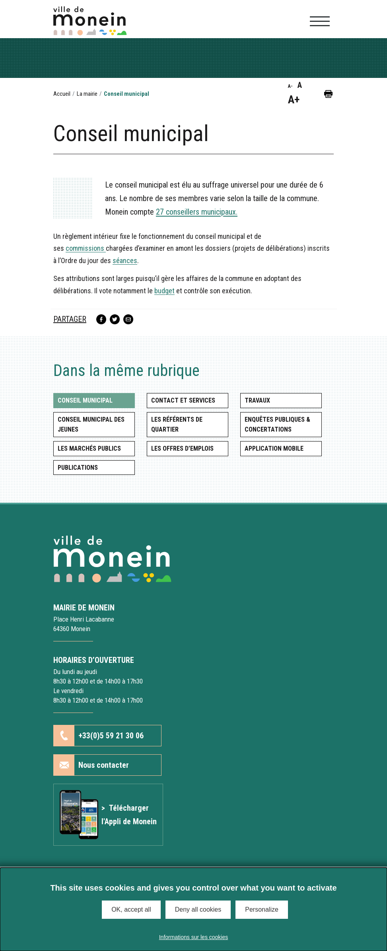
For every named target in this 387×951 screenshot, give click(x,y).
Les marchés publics (89, 448)
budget (164, 291)
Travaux (257, 400)
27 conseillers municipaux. (196, 212)
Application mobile (274, 448)
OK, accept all (131, 909)
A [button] (300, 85)
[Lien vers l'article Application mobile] (108, 814)
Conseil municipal (85, 400)
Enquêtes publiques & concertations (277, 425)
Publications (78, 467)
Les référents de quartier (176, 425)
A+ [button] (293, 99)
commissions (86, 248)
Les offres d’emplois (182, 448)
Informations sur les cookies (193, 937)
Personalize (261, 909)
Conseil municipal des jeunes (91, 425)
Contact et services (183, 400)
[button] (328, 93)
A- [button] (290, 86)
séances (125, 260)
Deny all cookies (198, 909)
